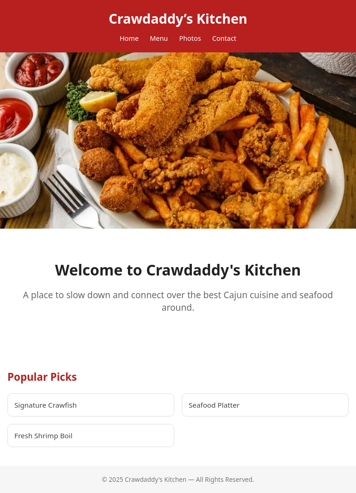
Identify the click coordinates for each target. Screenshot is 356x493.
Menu (159, 38)
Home (129, 38)
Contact (224, 38)
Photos (190, 38)
